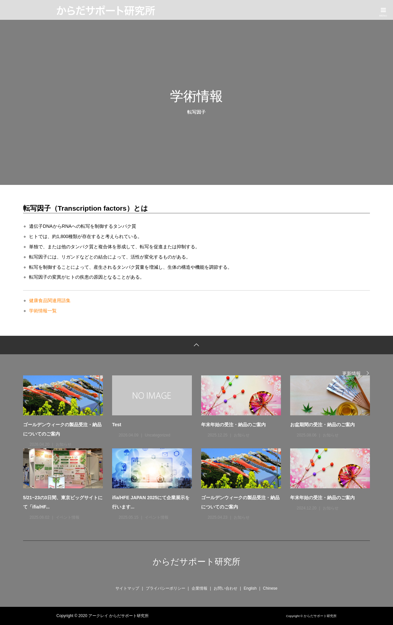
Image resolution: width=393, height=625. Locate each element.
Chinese (270, 588)
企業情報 (199, 588)
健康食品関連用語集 (50, 300)
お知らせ (64, 444)
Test (116, 424)
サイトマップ (127, 588)
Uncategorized (157, 435)
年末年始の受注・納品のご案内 (233, 424)
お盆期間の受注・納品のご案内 (322, 424)
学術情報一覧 (43, 310)
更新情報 (351, 373)
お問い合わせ (225, 588)
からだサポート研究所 (196, 562)
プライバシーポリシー (165, 588)
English (250, 588)
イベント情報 (67, 517)
